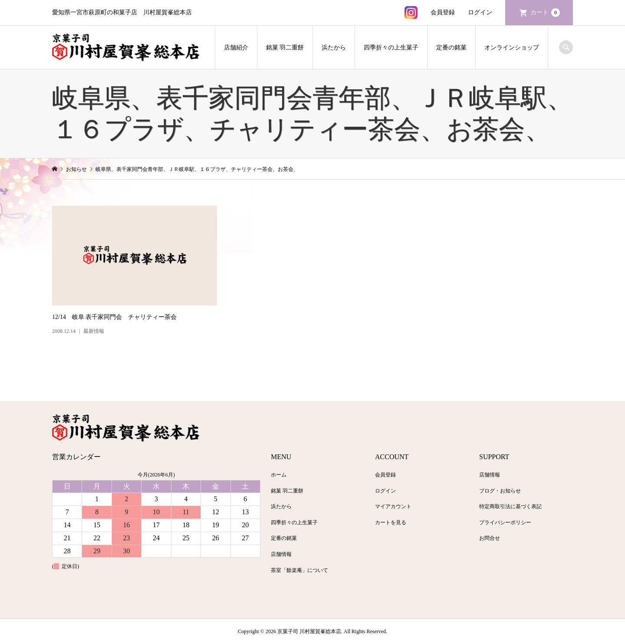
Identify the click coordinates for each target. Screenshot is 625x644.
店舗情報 (281, 554)
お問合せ (489, 538)
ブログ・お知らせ (500, 491)
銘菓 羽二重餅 (285, 47)
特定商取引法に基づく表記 (510, 506)
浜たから (334, 47)
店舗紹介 (236, 47)
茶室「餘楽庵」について (299, 570)
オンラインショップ (511, 47)
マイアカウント (393, 506)
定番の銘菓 (451, 47)
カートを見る (390, 522)
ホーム (278, 475)
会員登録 (443, 12)
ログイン (480, 12)
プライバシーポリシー (505, 522)
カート (545, 12)
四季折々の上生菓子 (391, 47)
